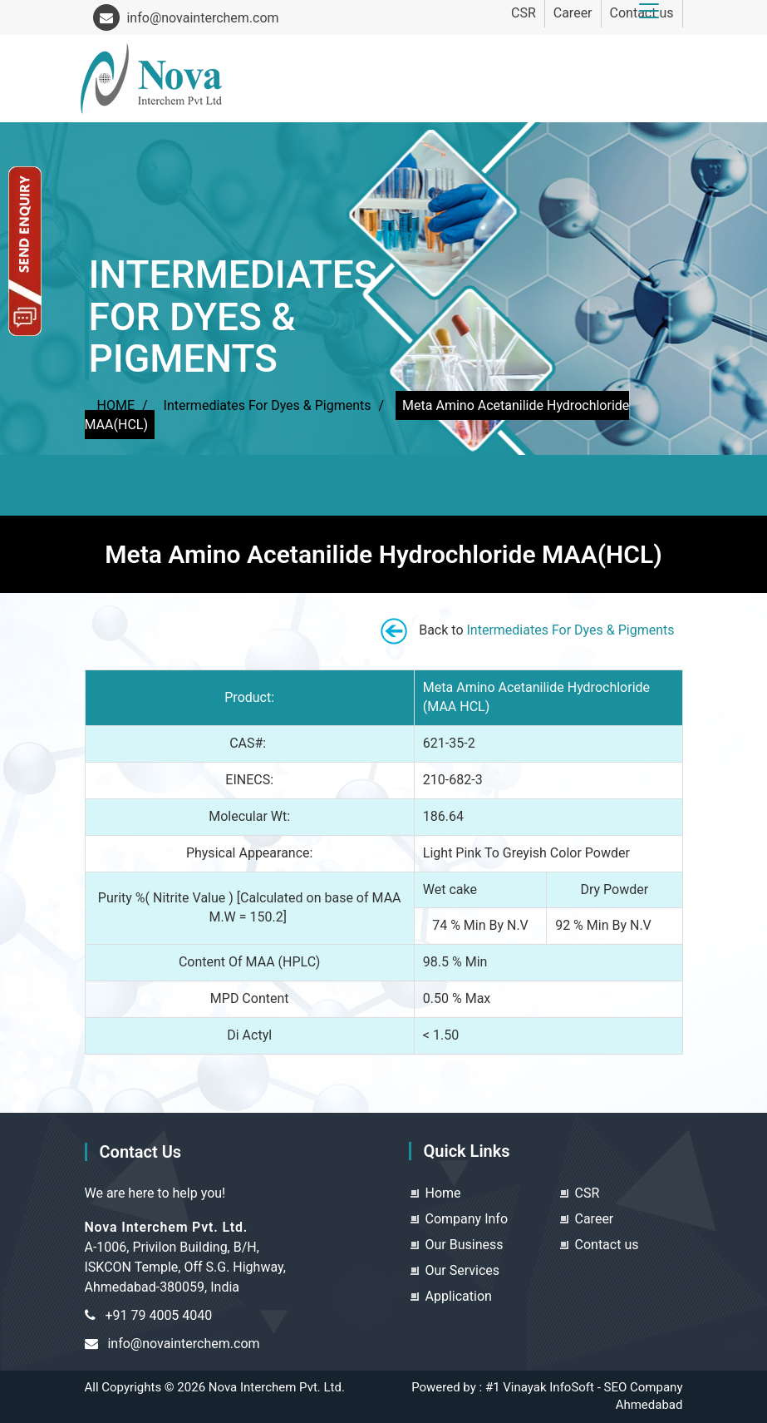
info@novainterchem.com (186, 18)
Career (572, 13)
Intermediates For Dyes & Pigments (267, 405)
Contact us (607, 1245)
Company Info (467, 1219)
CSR (523, 13)
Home (443, 1193)
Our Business (464, 1245)
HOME (116, 405)
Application (458, 1296)
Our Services (462, 1270)
